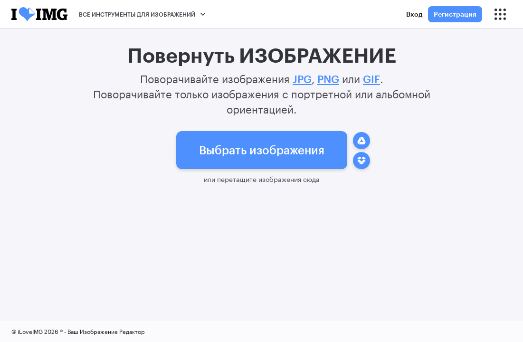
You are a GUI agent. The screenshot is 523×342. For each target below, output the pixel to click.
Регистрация (455, 14)
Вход (414, 14)
